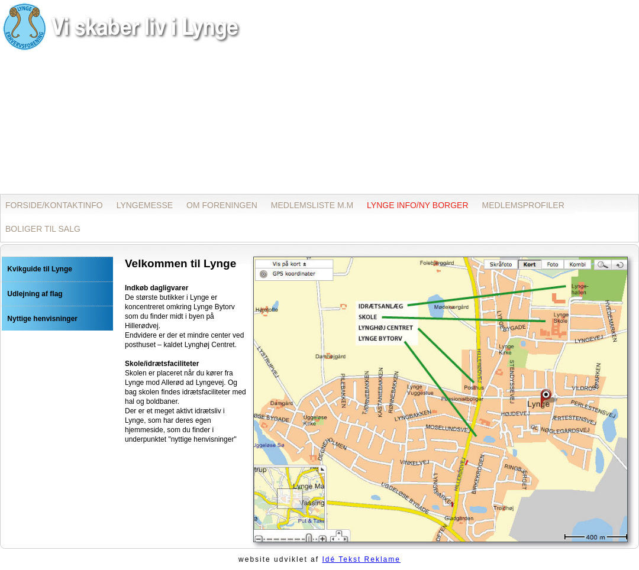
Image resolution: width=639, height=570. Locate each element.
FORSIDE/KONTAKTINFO (54, 205)
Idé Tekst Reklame (361, 559)
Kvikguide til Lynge (39, 269)
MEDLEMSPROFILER (523, 205)
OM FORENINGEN (221, 205)
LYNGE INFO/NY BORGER (417, 205)
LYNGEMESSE (145, 205)
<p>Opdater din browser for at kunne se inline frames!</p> (319, 96)
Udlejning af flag (34, 294)
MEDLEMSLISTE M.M (312, 205)
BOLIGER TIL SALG (42, 229)
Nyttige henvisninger (42, 319)
